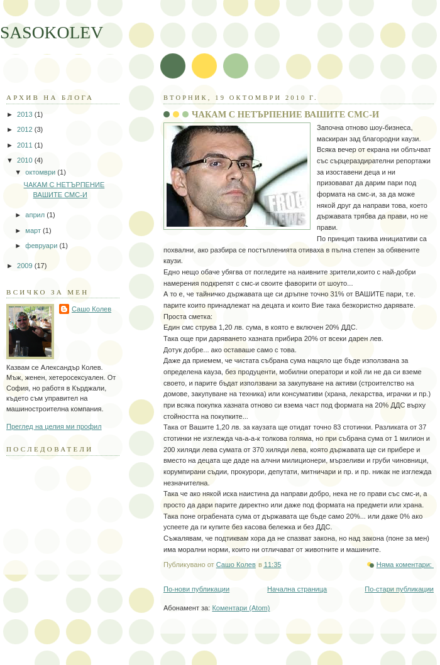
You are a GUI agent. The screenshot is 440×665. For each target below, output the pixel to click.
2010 (26, 160)
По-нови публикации (196, 589)
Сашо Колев (91, 309)
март (34, 230)
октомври (41, 172)
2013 (26, 114)
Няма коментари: (405, 564)
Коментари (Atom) (241, 608)
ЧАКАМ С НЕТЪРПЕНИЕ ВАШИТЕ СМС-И (285, 114)
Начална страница (297, 589)
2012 (26, 129)
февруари (42, 245)
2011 (26, 145)
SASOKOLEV (51, 32)
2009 (26, 265)
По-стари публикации (399, 589)
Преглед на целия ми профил (54, 426)
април (36, 215)
